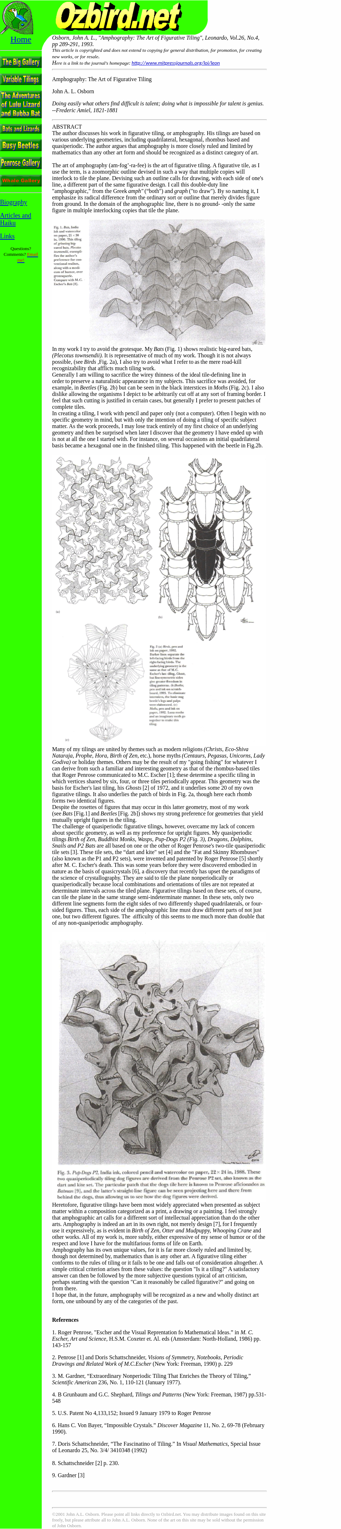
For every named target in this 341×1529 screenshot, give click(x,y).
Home (20, 39)
